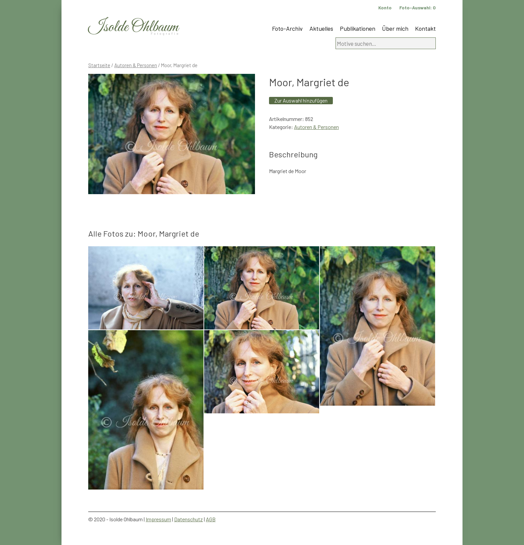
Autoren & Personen (135, 65)
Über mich (395, 28)
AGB (211, 519)
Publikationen (357, 28)
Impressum (158, 519)
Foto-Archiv (287, 28)
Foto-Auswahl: (417, 7)
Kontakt (425, 28)
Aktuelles (321, 28)
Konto (385, 7)
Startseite (99, 65)
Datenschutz (188, 519)
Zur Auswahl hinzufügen (301, 100)
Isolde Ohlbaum (133, 27)
